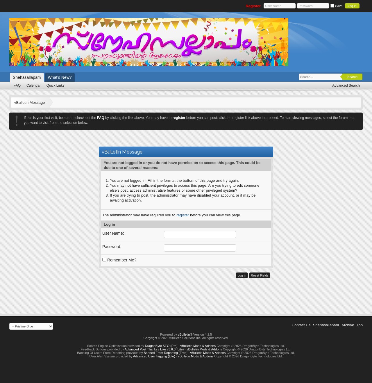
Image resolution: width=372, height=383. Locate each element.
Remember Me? (119, 260)
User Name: (113, 233)
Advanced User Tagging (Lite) (154, 356)
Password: (111, 246)
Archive (347, 325)
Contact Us (301, 325)
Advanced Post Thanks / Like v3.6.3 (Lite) (154, 349)
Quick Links (55, 85)
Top (360, 325)
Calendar (33, 85)
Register (253, 6)
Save (336, 6)
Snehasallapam (27, 77)
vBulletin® (185, 334)
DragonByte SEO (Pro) (161, 346)
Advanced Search (346, 85)
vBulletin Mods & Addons (198, 346)
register (182, 215)
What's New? (60, 77)
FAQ (17, 85)
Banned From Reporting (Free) (165, 353)
